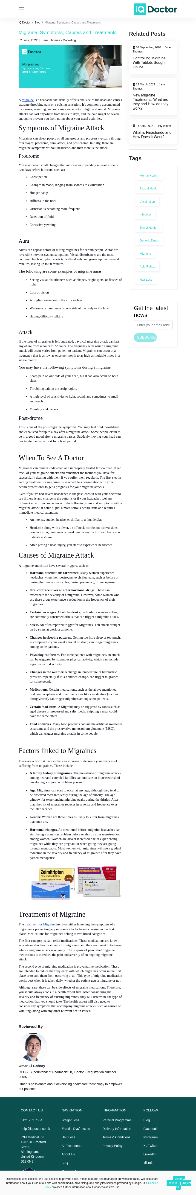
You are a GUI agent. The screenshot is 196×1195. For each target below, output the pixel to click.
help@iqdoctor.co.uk (35, 1129)
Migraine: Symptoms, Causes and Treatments (73, 22)
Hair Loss (146, 279)
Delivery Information (117, 1129)
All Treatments (72, 1146)
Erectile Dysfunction (76, 1129)
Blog (37, 22)
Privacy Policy (113, 1146)
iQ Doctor (24, 22)
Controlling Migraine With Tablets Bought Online (149, 62)
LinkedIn (149, 1154)
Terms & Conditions (116, 1137)
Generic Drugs (149, 240)
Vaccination (147, 201)
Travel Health (148, 227)
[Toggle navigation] (21, 9)
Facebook (150, 1129)
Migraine (145, 253)
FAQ (65, 1163)
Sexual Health (149, 188)
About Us (68, 1154)
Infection (145, 214)
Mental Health (149, 175)
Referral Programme (117, 1120)
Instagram (150, 1137)
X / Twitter (150, 1146)
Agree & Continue (176, 1181)
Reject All (183, 1185)
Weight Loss (70, 1120)
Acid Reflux (147, 266)
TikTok (148, 1163)
